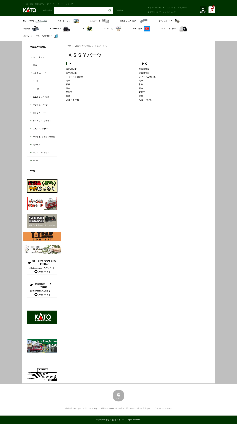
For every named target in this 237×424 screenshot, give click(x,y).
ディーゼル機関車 (74, 77)
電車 (68, 80)
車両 (35, 65)
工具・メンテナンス (41, 129)
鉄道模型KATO (71, 408)
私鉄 (68, 84)
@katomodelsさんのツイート (42, 291)
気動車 (69, 92)
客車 (68, 88)
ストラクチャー (39, 113)
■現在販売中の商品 (83, 46)
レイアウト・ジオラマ (42, 121)
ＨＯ (145, 63)
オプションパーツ (40, 105)
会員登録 (183, 8)
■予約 (32, 171)
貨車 (68, 96)
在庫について (155, 12)
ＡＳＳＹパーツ (100, 46)
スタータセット (39, 57)
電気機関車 (71, 73)
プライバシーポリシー (163, 408)
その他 (36, 160)
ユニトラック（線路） (42, 97)
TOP (69, 46)
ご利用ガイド (170, 8)
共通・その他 (72, 99)
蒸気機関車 (71, 69)
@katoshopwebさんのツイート (42, 268)
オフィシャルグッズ (41, 153)
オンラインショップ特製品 (44, 137)
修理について (170, 12)
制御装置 (36, 145)
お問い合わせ (155, 8)
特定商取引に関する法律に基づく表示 (130, 408)
